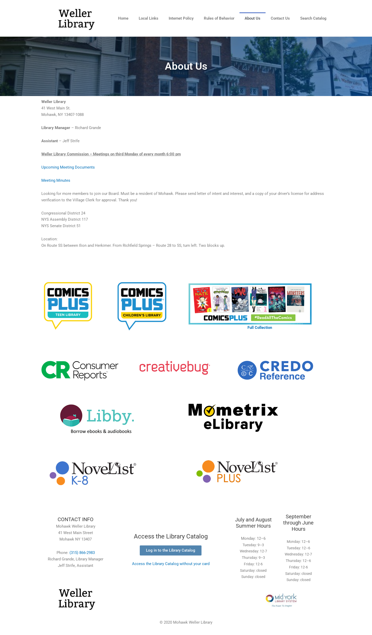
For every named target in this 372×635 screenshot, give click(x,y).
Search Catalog (313, 18)
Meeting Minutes (55, 180)
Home (123, 18)
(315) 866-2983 (82, 552)
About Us (252, 18)
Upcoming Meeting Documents (68, 167)
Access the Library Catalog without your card (171, 563)
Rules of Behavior (219, 18)
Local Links (148, 18)
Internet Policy (181, 18)
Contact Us (280, 18)
